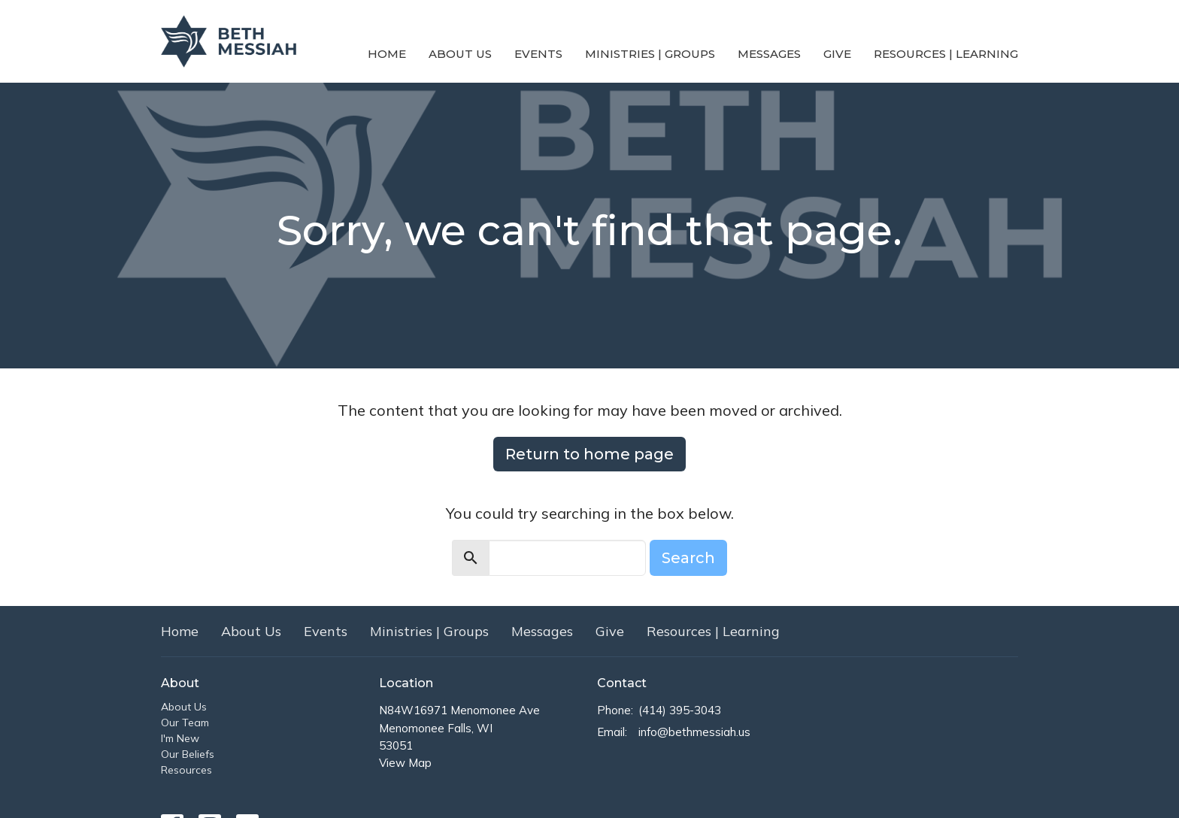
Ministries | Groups (650, 54)
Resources (186, 770)
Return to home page (589, 454)
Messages (769, 54)
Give (837, 54)
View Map (405, 763)
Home (387, 54)
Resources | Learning (946, 54)
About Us (460, 54)
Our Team (185, 722)
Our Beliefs (187, 754)
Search (688, 558)
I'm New (180, 738)
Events (538, 54)
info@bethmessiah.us (694, 732)
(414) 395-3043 (679, 710)
